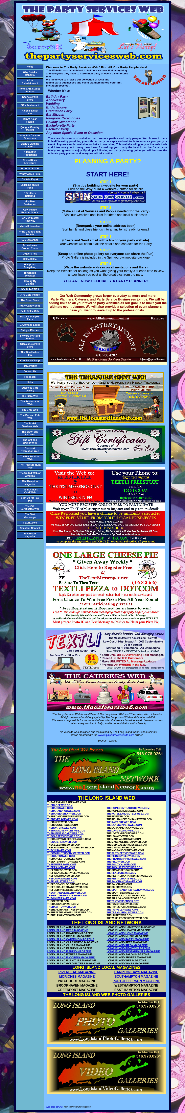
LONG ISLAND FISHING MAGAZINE (69, 951)
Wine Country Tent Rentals (30, 233)
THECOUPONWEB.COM (61, 856)
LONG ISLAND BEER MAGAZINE (67, 930)
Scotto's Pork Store (30, 98)
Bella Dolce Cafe (29, 311)
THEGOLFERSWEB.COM (61, 898)
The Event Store (30, 300)
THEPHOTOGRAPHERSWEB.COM (126, 858)
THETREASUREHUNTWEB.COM (125, 912)
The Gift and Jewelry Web (30, 441)
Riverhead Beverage (30, 274)
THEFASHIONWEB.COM (61, 867)
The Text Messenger (30, 516)
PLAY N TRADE (30, 168)
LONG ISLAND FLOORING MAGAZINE (71, 957)
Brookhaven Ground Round (30, 247)
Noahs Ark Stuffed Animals (29, 90)
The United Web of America (30, 474)
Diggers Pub (30, 253)
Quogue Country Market (30, 128)
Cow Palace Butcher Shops (30, 211)
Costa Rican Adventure (30, 162)
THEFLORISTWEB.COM (61, 881)
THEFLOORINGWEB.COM (62, 878)
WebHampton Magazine (30, 483)
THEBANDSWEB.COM (60, 808)
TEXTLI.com (30, 522)
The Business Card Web (30, 491)
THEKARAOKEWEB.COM (121, 822)
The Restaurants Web (29, 403)
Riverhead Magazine (30, 535)
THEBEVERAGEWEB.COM (62, 819)
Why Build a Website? (30, 73)
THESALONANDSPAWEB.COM (124, 881)
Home (30, 66)
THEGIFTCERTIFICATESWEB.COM (67, 895)
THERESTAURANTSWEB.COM (124, 878)
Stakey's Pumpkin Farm (30, 318)
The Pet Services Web (30, 458)
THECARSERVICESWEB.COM (64, 836)
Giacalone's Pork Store (30, 345)
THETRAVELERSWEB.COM (122, 909)
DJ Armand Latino (30, 324)
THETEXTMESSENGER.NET (123, 901)
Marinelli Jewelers (30, 226)
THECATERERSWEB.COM (62, 842)
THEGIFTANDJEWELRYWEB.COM (66, 892)
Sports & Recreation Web (30, 450)
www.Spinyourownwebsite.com (116, 734)
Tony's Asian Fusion (30, 120)
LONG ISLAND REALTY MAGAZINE (129, 948)
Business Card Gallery (29, 389)
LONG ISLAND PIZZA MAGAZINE (127, 945)
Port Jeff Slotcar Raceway (30, 219)
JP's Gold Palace (30, 294)
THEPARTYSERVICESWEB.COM (125, 853)
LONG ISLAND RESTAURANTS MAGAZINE (133, 951)
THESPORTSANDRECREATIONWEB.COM (131, 890)
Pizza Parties (30, 366)
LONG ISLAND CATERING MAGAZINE (70, 939)
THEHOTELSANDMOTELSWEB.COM (128, 813)
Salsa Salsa (30, 259)
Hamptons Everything (30, 266)
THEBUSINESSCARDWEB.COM (65, 833)
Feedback (30, 377)
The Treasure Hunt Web (30, 466)
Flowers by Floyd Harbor (30, 337)
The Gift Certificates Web (30, 507)
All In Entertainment (30, 82)
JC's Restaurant (30, 105)
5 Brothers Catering (30, 194)
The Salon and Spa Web (30, 433)
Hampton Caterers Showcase (29, 137)
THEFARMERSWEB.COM (61, 864)
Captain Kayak (30, 179)
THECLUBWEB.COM (59, 850)
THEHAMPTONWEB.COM (61, 906)
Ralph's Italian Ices (30, 112)
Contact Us (30, 371)
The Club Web (30, 409)
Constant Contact (30, 528)
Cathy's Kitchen (30, 330)
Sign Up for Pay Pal (30, 499)
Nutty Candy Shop (30, 305)
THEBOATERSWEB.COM (61, 827)
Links (30, 382)
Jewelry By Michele (30, 282)
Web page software (55, 1107)
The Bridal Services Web (30, 425)
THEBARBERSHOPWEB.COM (64, 813)
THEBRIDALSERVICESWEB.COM (66, 830)
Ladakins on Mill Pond (30, 186)
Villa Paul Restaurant (30, 203)
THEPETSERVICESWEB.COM (123, 856)
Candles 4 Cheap (30, 360)
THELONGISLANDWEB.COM (123, 830)
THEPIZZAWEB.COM (118, 861)
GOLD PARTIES (30, 289)
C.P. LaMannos (29, 240)
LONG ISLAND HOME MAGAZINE (127, 933)
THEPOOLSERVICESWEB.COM (125, 867)
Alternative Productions (30, 153)
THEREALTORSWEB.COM (122, 873)
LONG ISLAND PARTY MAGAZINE (128, 939)
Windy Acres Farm (30, 174)
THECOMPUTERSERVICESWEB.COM (68, 853)
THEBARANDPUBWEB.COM (63, 810)
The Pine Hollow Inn (30, 354)
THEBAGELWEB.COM (60, 805)
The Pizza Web (30, 396)
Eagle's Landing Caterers (30, 145)
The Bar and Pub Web (30, 416)
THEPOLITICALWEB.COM (121, 864)
